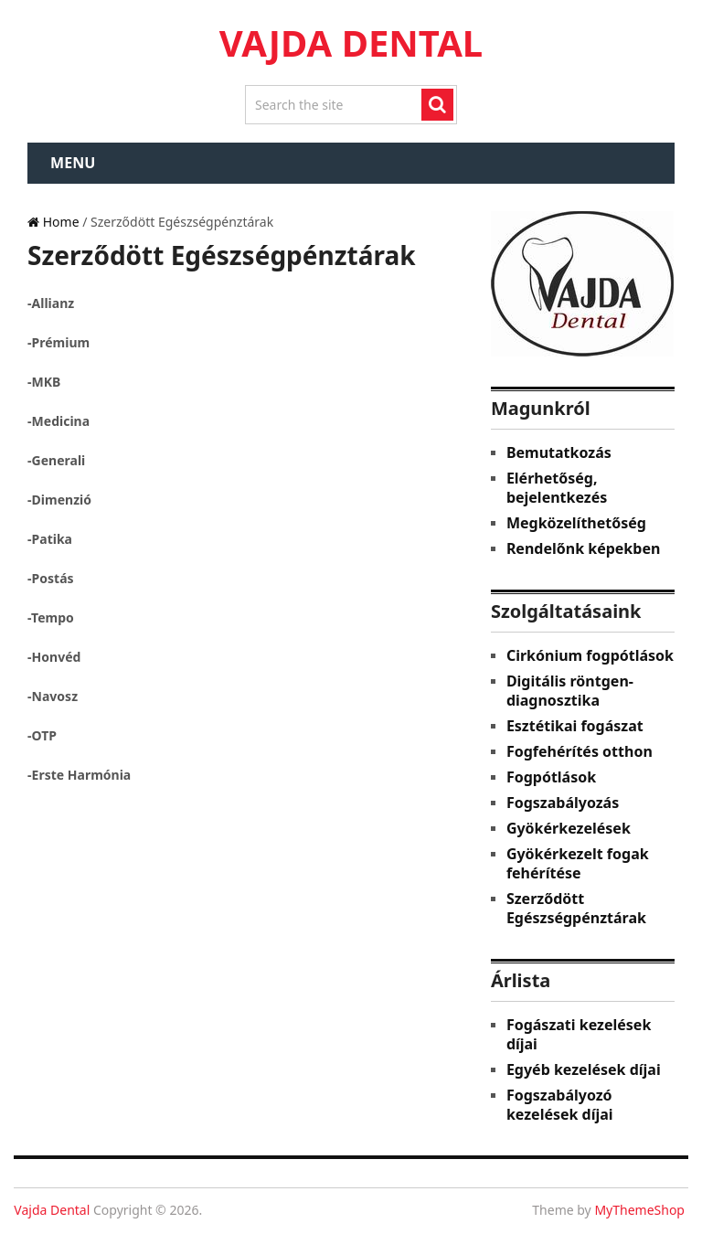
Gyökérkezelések (568, 828)
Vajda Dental (351, 42)
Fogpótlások (551, 777)
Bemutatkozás (559, 452)
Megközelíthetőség (576, 523)
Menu (72, 163)
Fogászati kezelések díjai (578, 1034)
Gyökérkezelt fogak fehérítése (577, 863)
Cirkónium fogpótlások (590, 655)
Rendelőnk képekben (583, 548)
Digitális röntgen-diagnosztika (569, 690)
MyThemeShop (639, 1209)
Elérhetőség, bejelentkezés (556, 487)
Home (53, 221)
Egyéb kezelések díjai (583, 1069)
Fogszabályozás (562, 803)
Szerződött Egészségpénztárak (576, 908)
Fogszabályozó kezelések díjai (559, 1104)
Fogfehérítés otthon (579, 751)
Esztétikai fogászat (575, 726)
